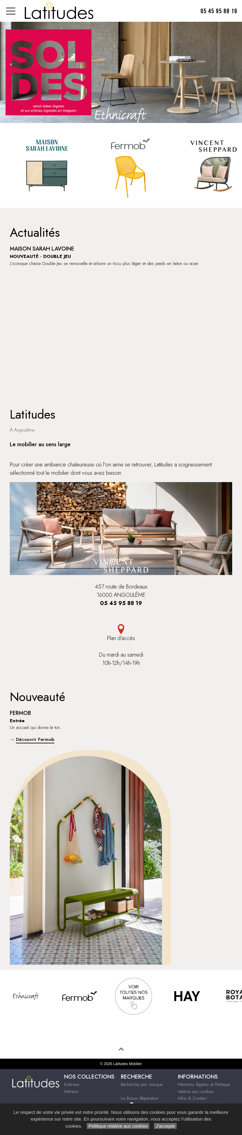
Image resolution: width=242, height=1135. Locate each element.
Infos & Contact (192, 1098)
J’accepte (165, 1126)
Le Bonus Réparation (140, 1098)
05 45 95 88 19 (219, 11)
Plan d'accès (121, 633)
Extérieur (72, 1084)
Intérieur (71, 1091)
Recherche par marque (142, 1084)
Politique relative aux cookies (118, 1126)
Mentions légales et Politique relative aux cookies (204, 1088)
